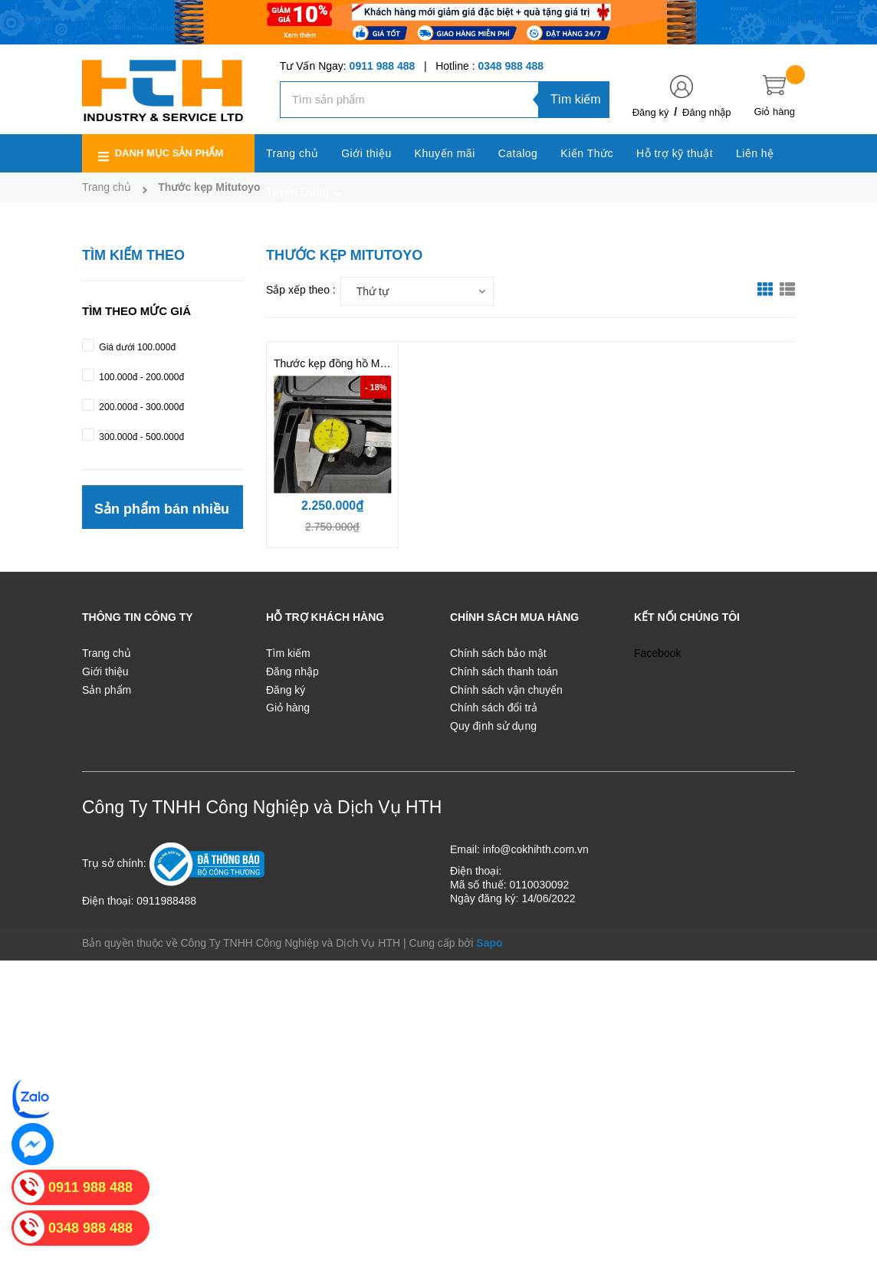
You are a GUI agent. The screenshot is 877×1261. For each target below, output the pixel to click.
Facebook (657, 653)
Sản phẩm (106, 690)
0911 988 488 (383, 66)
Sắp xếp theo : (301, 290)
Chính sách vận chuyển (506, 690)
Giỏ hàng (288, 707)
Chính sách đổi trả (493, 707)
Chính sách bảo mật (498, 653)
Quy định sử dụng (493, 726)
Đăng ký (650, 112)
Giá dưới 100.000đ (136, 347)
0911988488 (166, 901)
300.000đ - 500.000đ (140, 437)
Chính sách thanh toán (504, 671)
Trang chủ (106, 653)
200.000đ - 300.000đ (140, 407)
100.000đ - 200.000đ (140, 377)
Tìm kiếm (575, 99)
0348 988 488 (511, 66)
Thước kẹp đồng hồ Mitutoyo (343, 363)
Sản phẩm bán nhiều (161, 509)
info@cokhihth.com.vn (536, 849)
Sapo (489, 943)
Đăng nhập (706, 112)
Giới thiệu (105, 671)
